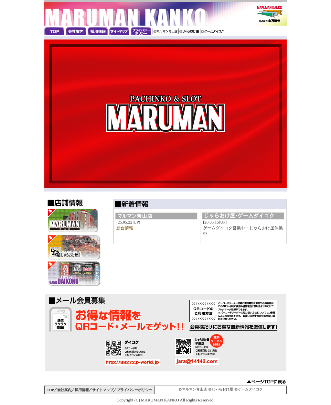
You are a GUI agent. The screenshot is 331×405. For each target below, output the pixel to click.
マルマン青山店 (165, 31)
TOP (50, 390)
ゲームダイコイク (213, 31)
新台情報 (124, 228)
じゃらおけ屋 (189, 31)
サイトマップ (120, 31)
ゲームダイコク (250, 389)
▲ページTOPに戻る (266, 381)
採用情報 (98, 31)
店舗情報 (65, 202)
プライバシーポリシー (142, 31)
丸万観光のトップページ (55, 31)
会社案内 (77, 31)
